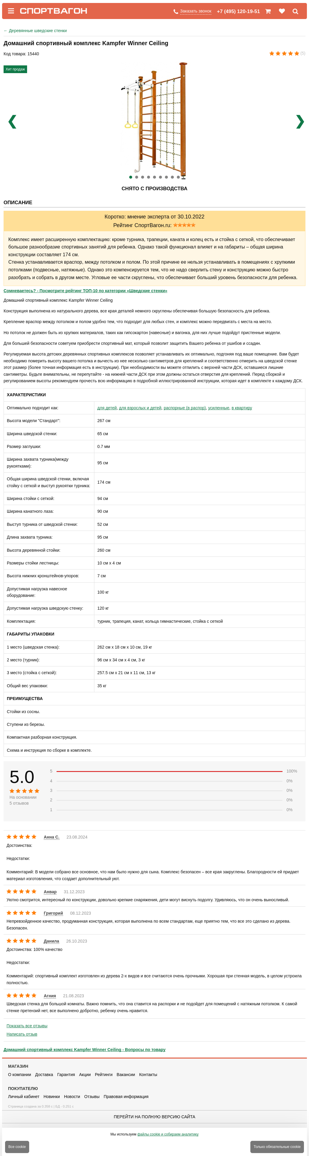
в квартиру (242, 407)
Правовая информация (126, 1096)
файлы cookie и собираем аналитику (168, 1134)
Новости (72, 1096)
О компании (19, 1074)
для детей (107, 407)
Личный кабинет (23, 1096)
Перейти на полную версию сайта (154, 1116)
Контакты (148, 1074)
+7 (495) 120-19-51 (238, 11)
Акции (85, 1074)
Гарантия (66, 1074)
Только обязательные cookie (277, 1147)
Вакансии (126, 1074)
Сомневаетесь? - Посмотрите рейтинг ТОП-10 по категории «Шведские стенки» (85, 290)
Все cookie (17, 1147)
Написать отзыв (22, 1034)
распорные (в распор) (185, 407)
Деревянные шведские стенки (35, 30)
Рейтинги (104, 1074)
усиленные (218, 407)
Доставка (44, 1074)
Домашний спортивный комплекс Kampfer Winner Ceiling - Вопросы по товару (85, 1049)
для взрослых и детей (140, 407)
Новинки (51, 1096)
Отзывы (91, 1096)
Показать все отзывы (27, 1025)
